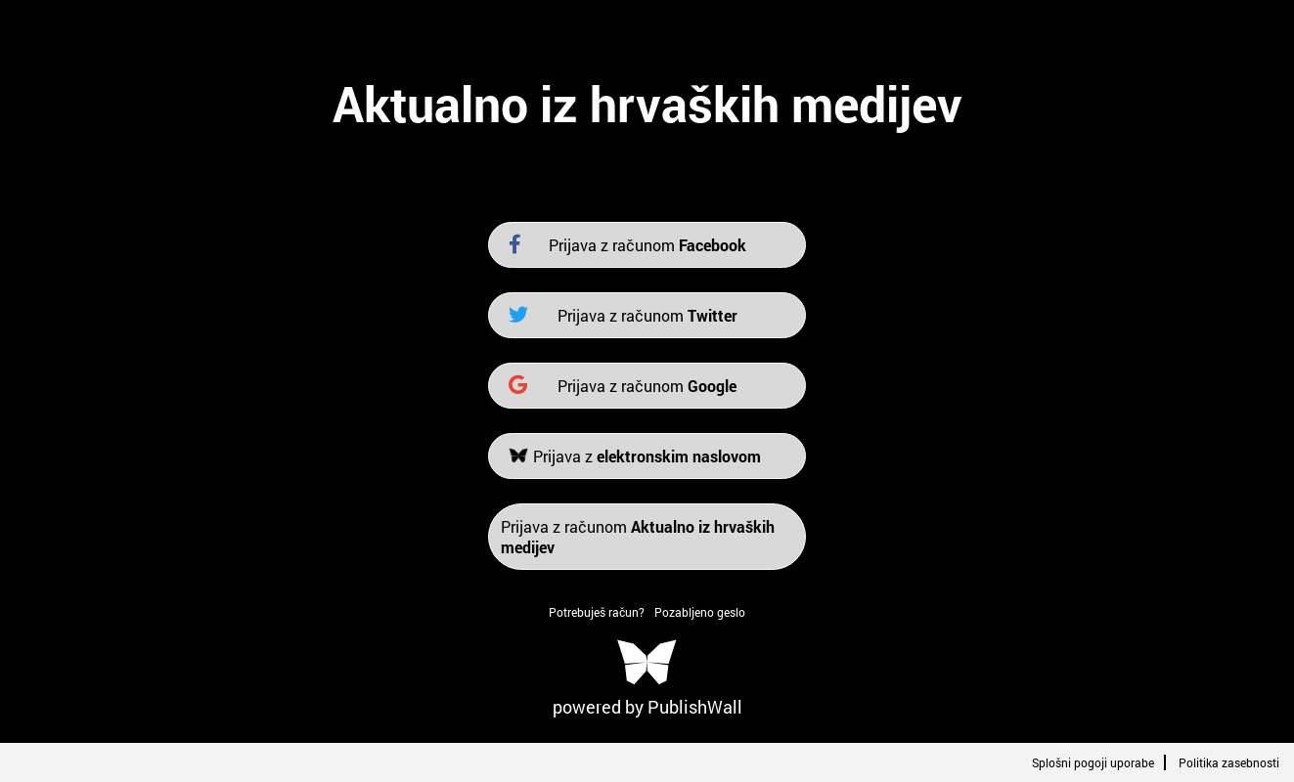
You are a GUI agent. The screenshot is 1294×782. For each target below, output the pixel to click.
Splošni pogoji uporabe (1093, 762)
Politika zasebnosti (1229, 762)
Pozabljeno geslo (699, 612)
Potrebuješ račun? (597, 612)
